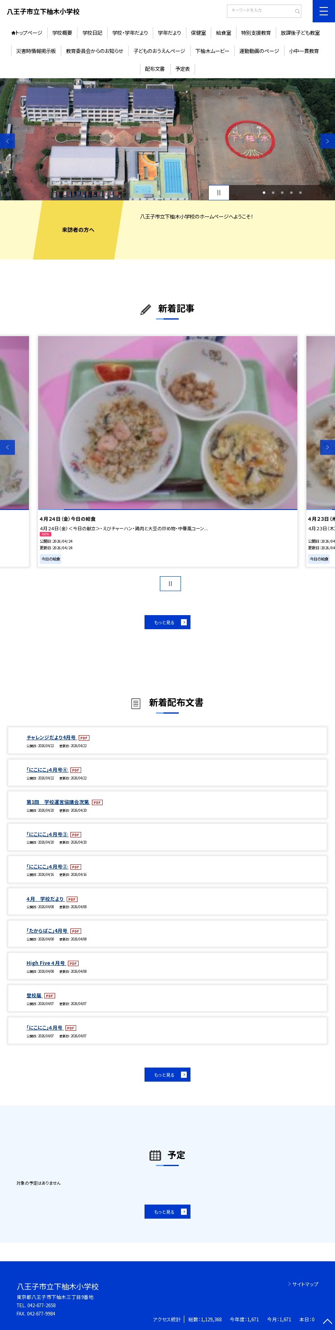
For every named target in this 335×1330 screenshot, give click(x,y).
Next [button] (327, 141)
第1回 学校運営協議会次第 (58, 801)
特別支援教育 (256, 32)
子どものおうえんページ (159, 51)
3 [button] (282, 192)
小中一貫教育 (304, 51)
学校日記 (92, 32)
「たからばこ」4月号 (48, 930)
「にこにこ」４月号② (48, 866)
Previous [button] (7, 141)
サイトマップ (305, 1283)
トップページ (28, 32)
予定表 (182, 68)
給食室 (223, 32)
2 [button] (273, 192)
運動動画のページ (259, 51)
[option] (167, 139)
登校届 (35, 994)
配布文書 (155, 68)
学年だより (169, 32)
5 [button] (300, 192)
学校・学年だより (130, 32)
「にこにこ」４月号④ (48, 769)
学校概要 (62, 32)
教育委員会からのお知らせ (94, 51)
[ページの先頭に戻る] (327, 1322)
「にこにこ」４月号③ (48, 833)
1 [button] (264, 192)
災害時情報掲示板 (36, 51)
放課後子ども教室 (300, 32)
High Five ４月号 (46, 962)
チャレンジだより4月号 (52, 737)
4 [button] (291, 192)
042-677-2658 (41, 1304)
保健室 (198, 32)
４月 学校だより (46, 898)
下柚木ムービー (212, 51)
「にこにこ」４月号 (45, 1027)
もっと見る (164, 622)
